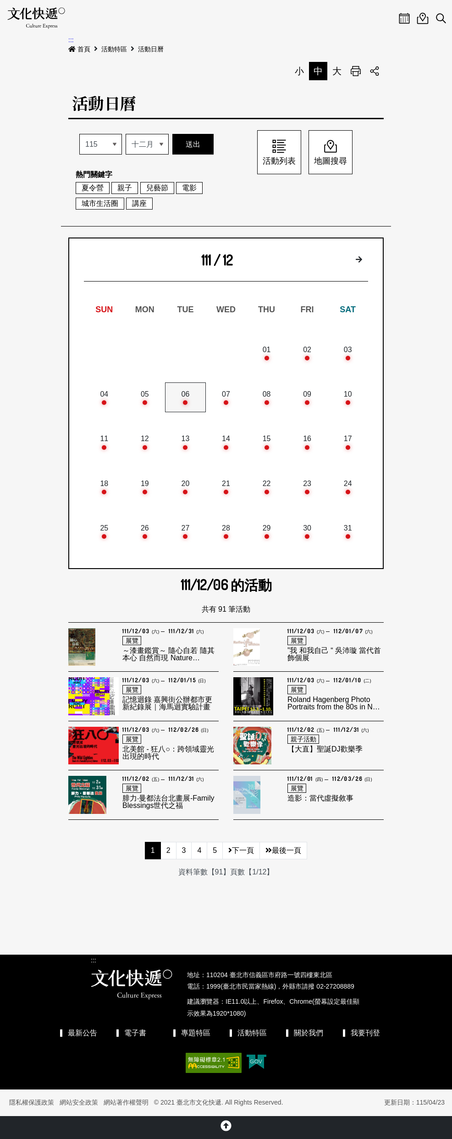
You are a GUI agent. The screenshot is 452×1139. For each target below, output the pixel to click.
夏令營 (93, 188)
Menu (386, 18)
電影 (189, 188)
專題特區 (195, 1033)
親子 (124, 188)
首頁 (79, 49)
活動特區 (114, 49)
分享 (374, 71)
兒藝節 (157, 188)
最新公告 (82, 1033)
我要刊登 (365, 1033)
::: (71, 40)
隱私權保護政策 (31, 1102)
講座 (139, 203)
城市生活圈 (100, 203)
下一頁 (241, 850)
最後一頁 (283, 850)
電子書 (135, 1033)
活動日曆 (151, 49)
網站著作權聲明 (126, 1102)
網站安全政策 (79, 1102)
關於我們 (308, 1033)
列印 (356, 71)
